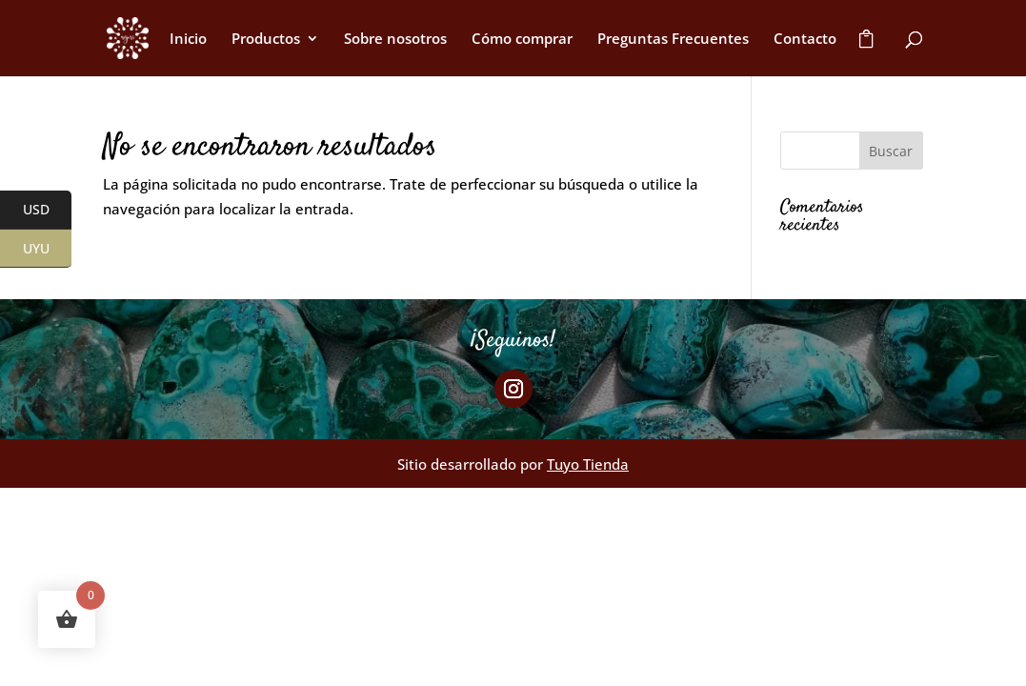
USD (47, 211)
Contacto (805, 39)
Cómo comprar (522, 39)
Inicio (188, 39)
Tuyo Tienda (588, 464)
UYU (47, 249)
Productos (265, 39)
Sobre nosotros (395, 39)
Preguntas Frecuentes (673, 39)
